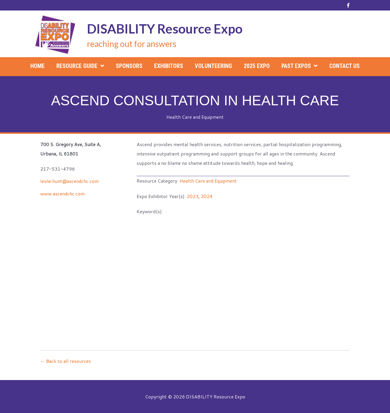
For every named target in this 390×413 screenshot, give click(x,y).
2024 (207, 195)
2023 (193, 195)
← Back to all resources (65, 360)
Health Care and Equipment (195, 116)
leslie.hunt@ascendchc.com (70, 181)
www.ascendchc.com (62, 193)
